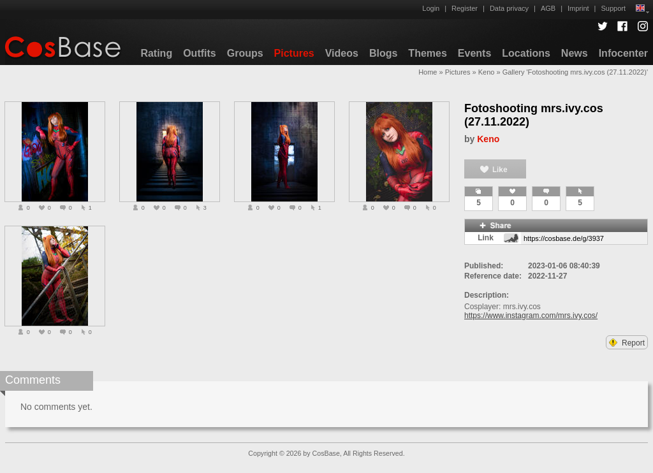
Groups (245, 53)
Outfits (199, 53)
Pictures (294, 53)
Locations (526, 53)
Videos (341, 53)
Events (474, 53)
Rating (156, 53)
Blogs (383, 53)
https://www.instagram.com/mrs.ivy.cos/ (531, 315)
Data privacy (509, 8)
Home (427, 72)
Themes (427, 53)
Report (627, 342)
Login (430, 8)
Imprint (578, 8)
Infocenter (623, 53)
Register (464, 8)
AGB (548, 8)
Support (613, 8)
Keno (486, 72)
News (574, 53)
